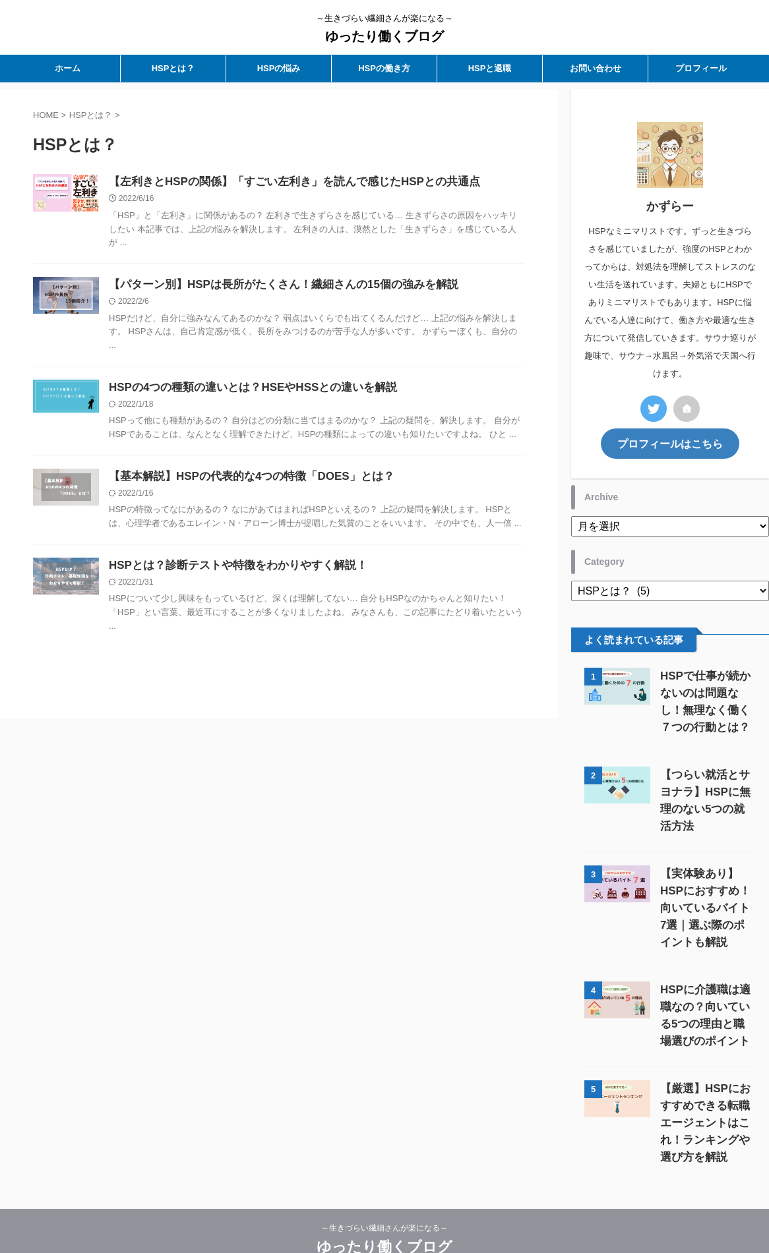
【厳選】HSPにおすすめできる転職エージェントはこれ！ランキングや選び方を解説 (705, 1086)
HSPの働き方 (384, 68)
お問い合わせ (595, 68)
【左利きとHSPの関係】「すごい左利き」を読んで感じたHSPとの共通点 (283, 182)
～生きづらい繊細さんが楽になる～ (384, 1191)
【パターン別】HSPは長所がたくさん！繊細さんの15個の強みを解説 (273, 286)
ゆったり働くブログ (384, 36)
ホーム (67, 68)
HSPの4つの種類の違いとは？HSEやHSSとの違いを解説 (245, 390)
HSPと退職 (490, 68)
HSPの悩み (279, 68)
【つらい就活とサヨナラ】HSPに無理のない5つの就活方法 (705, 790)
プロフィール (701, 68)
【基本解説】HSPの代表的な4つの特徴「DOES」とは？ (243, 480)
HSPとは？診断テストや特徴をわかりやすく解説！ (230, 571)
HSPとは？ (173, 68)
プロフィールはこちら (670, 443)
